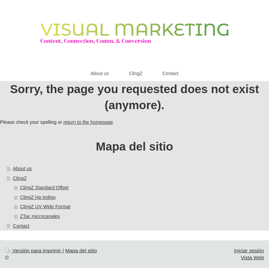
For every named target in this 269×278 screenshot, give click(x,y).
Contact (21, 226)
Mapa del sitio (81, 250)
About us (22, 168)
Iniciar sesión (249, 250)
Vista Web (252, 257)
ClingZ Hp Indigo (38, 197)
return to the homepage (88, 122)
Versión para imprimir (33, 250)
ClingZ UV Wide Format (45, 206)
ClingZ (20, 178)
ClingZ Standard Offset (44, 187)
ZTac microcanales (40, 216)
